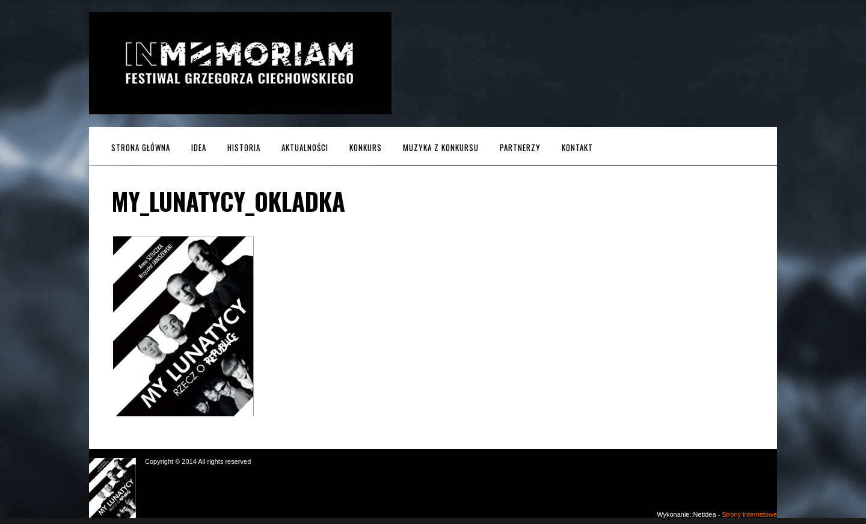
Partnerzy (520, 147)
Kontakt (577, 147)
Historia (243, 147)
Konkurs (365, 147)
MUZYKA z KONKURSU (441, 147)
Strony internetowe (749, 514)
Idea (198, 147)
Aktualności (304, 147)
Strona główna (140, 147)
